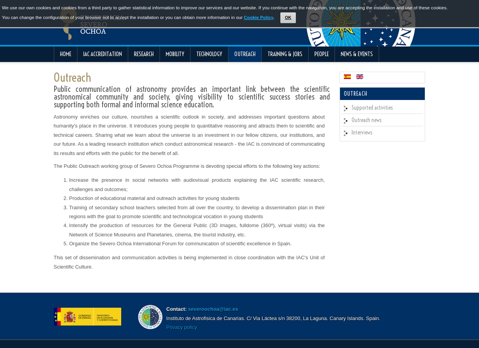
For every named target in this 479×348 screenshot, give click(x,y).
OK (288, 17)
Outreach (72, 77)
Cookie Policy (259, 17)
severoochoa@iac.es (213, 309)
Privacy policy (182, 327)
